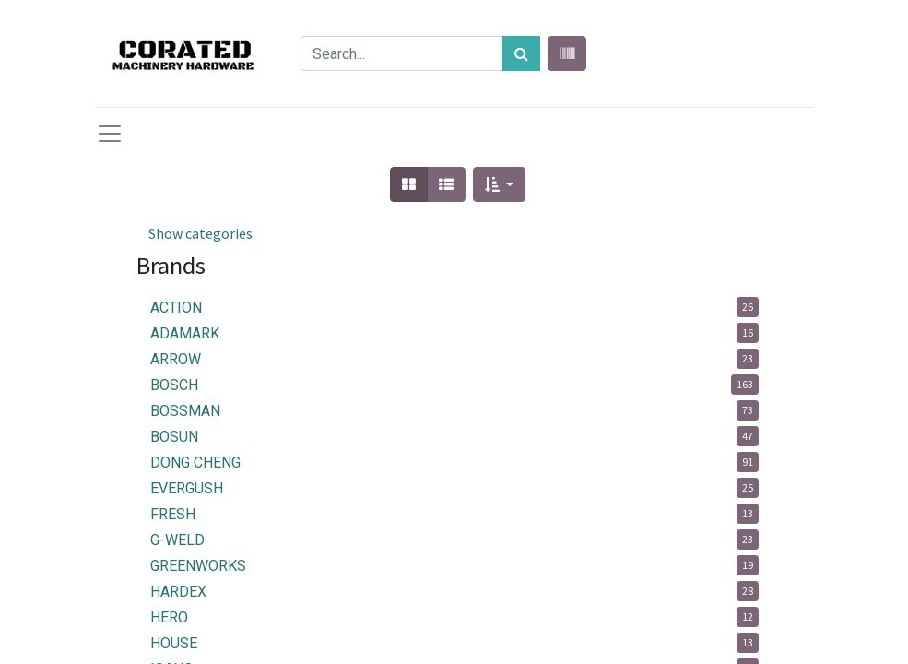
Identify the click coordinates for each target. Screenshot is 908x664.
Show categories (200, 233)
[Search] (521, 53)
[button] (499, 184)
